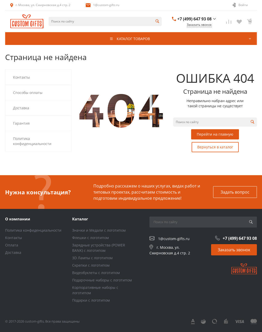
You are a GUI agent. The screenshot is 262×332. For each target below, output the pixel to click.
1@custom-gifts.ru (106, 5)
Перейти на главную (215, 134)
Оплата (11, 245)
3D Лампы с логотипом (92, 257)
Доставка (13, 252)
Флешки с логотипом (90, 237)
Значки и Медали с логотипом (99, 230)
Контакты (13, 237)
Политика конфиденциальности (33, 230)
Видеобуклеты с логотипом (96, 272)
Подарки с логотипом (91, 300)
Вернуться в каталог (215, 147)
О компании (17, 218)
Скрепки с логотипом (91, 265)
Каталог (80, 218)
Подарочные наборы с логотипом (102, 280)
